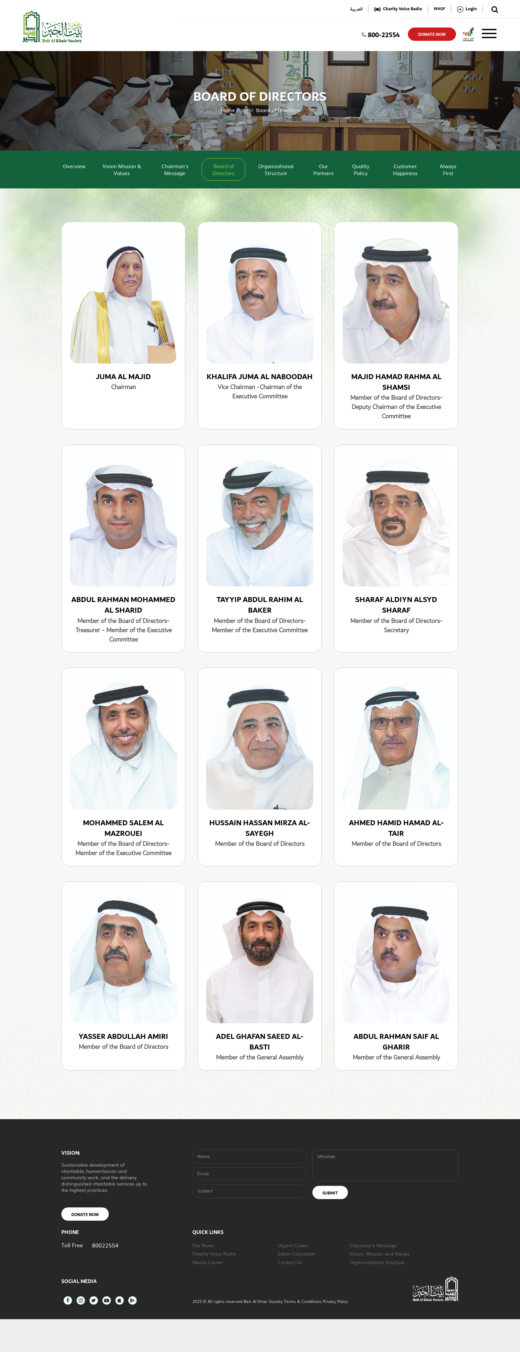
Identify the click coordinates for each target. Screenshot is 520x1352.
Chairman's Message (175, 169)
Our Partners (323, 169)
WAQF (439, 9)
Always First (448, 169)
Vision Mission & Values (121, 169)
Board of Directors (223, 169)
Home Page (234, 110)
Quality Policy (360, 169)
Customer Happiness (405, 169)
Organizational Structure (275, 169)
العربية (356, 9)
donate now (432, 34)
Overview (74, 166)
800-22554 (381, 34)
